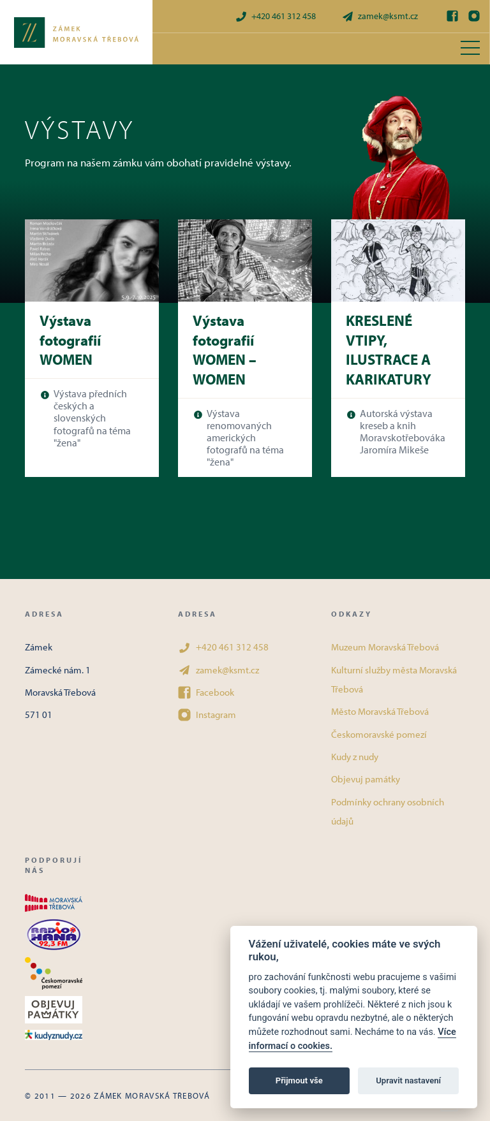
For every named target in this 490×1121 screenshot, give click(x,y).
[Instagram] (474, 16)
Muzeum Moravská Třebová (385, 647)
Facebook (206, 692)
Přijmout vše (299, 1080)
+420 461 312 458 (275, 16)
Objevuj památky (365, 779)
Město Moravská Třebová (380, 711)
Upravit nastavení (408, 1080)
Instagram (207, 714)
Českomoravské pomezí (379, 734)
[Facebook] (452, 16)
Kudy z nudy (354, 757)
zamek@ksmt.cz (379, 16)
